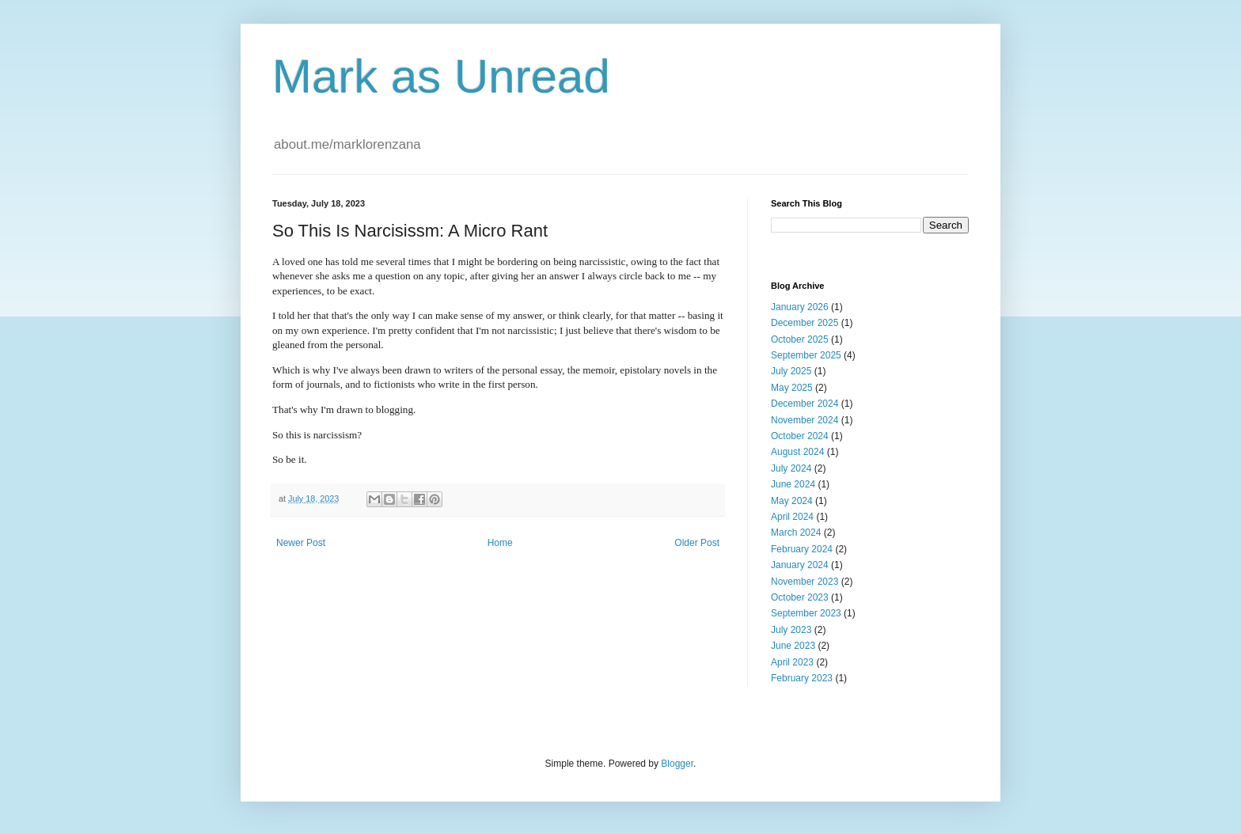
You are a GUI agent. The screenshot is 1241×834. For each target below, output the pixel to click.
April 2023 (792, 662)
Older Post (696, 542)
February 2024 (802, 549)
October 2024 (800, 436)
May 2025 (792, 387)
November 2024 (804, 420)
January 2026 (800, 307)
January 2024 (800, 565)
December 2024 (804, 403)
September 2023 (806, 613)
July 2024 (791, 468)
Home (500, 542)
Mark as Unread (441, 76)
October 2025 (800, 339)
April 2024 (792, 516)
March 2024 (796, 532)
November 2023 (804, 581)
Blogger (677, 763)
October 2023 (800, 597)
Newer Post (300, 542)
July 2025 (791, 371)
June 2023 (793, 645)
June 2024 (793, 484)
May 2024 (792, 500)
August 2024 (797, 451)
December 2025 (804, 322)
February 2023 (802, 678)
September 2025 (806, 355)
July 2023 (791, 629)
